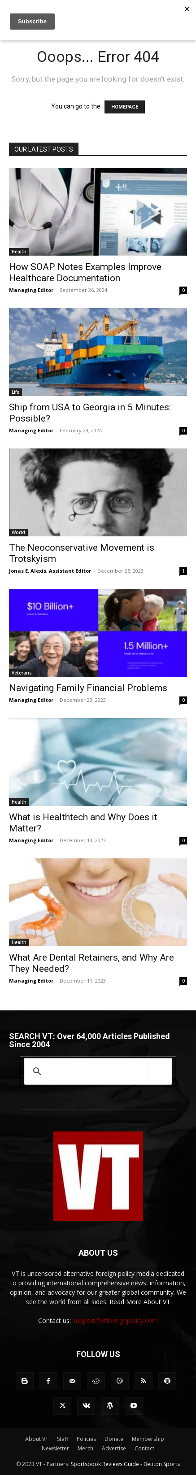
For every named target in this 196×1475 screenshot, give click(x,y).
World (18, 532)
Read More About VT (139, 1301)
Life (15, 392)
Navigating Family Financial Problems (88, 688)
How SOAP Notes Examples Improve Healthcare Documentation (85, 272)
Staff (62, 1439)
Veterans (22, 673)
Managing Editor (31, 290)
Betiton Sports (162, 1464)
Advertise (114, 1448)
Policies (86, 1439)
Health (19, 251)
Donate (114, 1439)
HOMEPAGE (124, 107)
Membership (148, 1439)
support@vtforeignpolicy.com (115, 1320)
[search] (96, 1071)
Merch (85, 1448)
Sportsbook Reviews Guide (105, 1464)
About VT (36, 1439)
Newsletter (55, 1448)
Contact (144, 1448)
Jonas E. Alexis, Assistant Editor (50, 570)
